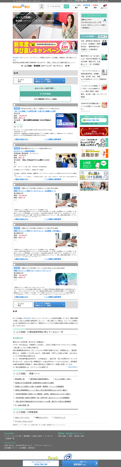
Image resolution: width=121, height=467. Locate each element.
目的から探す (37, 436)
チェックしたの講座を (80, 463)
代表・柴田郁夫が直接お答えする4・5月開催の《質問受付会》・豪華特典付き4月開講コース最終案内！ (94, 46)
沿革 (70, 436)
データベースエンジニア (24, 421)
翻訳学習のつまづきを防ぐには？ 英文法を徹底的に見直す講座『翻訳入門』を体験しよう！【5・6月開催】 (94, 61)
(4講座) (45, 99)
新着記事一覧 (102, 36)
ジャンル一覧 (16, 436)
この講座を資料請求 (53, 139)
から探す (76, 6)
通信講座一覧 (20, 379)
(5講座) (45, 94)
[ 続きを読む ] (73, 367)
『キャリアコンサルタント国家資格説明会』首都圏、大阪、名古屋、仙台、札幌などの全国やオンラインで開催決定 (94, 76)
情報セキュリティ (42, 417)
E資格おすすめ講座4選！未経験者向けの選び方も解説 (34, 383)
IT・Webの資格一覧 (22, 405)
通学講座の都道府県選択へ (40, 379)
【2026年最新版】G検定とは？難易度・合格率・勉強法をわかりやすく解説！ (43, 394)
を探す (86, 6)
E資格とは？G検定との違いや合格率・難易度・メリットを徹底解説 (39, 386)
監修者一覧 (10, 438)
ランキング (49, 436)
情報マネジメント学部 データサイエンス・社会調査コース (35, 191)
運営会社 (31, 448)
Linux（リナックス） (22, 417)
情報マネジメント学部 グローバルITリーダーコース (32, 271)
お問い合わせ (9, 445)
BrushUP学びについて (24, 445)
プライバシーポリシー (43, 445)
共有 (41, 6)
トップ (6, 436)
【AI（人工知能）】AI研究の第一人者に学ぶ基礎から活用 (34, 111)
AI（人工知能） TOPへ (63, 379)
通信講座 (16, 57)
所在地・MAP (79, 436)
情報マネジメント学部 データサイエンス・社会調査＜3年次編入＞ (38, 231)
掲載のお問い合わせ (102, 1)
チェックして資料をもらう (24, 105)
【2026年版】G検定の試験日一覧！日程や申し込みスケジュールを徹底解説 (42, 398)
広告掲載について (10, 448)
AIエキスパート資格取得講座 (24, 151)
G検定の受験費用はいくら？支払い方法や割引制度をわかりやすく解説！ (41, 390)
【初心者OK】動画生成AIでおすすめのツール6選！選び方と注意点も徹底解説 (43, 401)
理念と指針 (62, 436)
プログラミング (59, 417)
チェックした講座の (49, 81)
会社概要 (23, 448)
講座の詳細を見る (21, 139)
